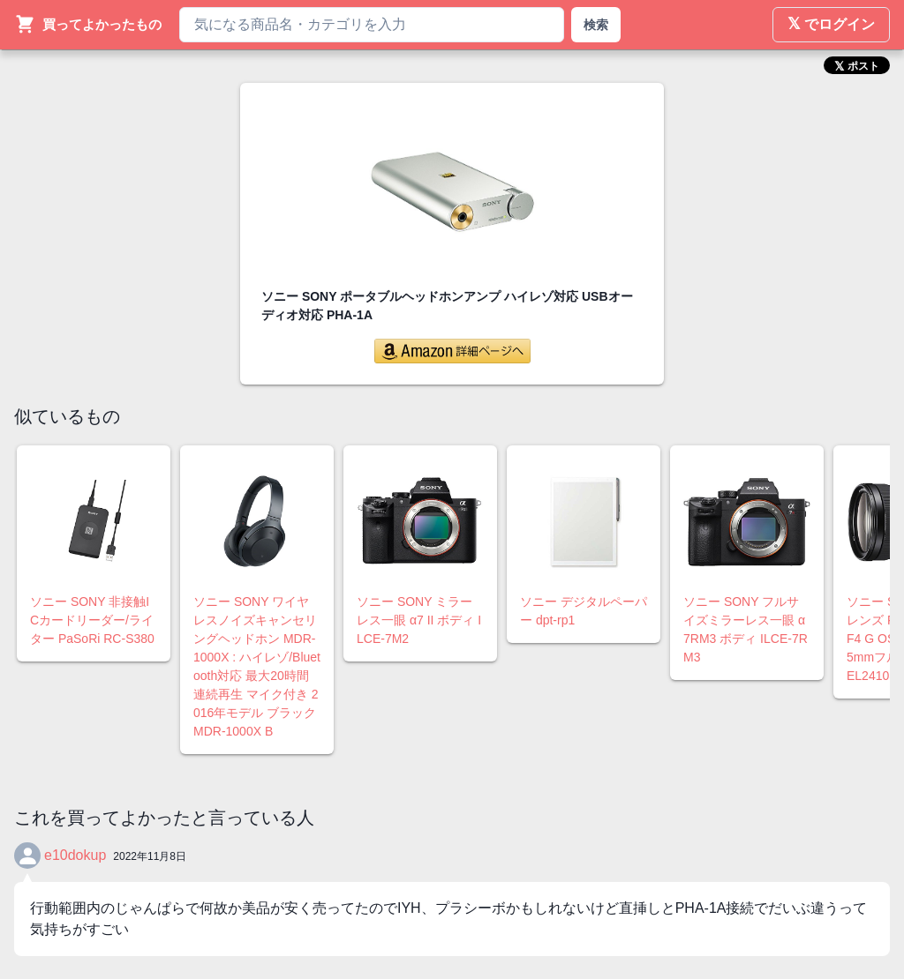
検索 (596, 25)
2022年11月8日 (149, 856)
